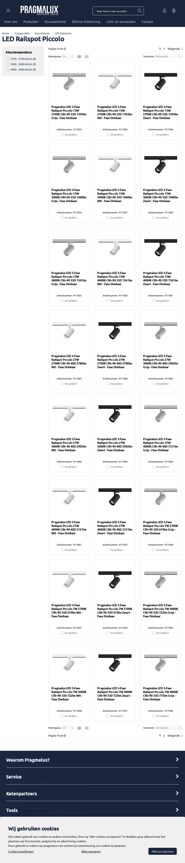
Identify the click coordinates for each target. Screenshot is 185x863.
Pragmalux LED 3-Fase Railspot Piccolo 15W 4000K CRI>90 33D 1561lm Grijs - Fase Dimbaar (68, 278)
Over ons (10, 21)
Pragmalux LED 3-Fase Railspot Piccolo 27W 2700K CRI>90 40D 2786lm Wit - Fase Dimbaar (68, 361)
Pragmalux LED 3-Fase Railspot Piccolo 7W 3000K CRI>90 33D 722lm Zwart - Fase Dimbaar (114, 693)
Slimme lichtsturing (86, 21)
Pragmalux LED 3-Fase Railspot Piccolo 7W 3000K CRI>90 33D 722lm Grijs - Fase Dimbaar (160, 610)
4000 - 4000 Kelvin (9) (23, 69)
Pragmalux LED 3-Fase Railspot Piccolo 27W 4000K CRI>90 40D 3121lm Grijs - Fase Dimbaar (160, 444)
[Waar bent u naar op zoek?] (139, 11)
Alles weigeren (91, 851)
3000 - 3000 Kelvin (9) (23, 64)
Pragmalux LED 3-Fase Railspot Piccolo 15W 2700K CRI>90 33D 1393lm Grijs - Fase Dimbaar (68, 112)
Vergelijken (71, 134)
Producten (30, 21)
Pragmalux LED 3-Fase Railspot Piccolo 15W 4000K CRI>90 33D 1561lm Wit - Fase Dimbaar (114, 278)
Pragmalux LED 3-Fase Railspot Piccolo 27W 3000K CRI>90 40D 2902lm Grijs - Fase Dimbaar (160, 361)
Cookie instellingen (21, 851)
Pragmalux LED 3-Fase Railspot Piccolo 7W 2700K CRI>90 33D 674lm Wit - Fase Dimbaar (68, 610)
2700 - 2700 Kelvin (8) (23, 58)
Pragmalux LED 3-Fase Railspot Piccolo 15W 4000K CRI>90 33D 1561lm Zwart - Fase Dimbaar (160, 278)
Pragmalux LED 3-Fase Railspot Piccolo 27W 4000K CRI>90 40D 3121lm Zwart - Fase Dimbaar (114, 527)
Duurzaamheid (55, 21)
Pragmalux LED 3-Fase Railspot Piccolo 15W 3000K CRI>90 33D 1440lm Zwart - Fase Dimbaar (160, 195)
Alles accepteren (162, 851)
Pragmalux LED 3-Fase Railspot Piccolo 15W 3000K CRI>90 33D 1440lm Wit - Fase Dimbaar (114, 195)
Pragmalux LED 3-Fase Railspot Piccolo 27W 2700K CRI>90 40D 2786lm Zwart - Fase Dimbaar (114, 361)
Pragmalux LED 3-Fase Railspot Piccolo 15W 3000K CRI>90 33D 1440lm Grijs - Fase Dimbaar (68, 195)
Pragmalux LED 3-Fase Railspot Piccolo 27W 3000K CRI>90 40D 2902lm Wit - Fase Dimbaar (68, 444)
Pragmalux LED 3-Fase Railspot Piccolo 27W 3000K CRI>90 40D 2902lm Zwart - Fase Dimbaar (114, 444)
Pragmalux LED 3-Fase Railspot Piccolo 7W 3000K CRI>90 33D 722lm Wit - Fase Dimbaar (68, 693)
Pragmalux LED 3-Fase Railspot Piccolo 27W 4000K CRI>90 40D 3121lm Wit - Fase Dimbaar (68, 527)
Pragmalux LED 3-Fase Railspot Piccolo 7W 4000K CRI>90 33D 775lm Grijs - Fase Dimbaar (160, 693)
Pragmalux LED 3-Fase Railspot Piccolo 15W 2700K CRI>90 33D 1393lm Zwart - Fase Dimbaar (160, 112)
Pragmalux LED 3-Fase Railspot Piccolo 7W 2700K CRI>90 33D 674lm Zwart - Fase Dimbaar (114, 610)
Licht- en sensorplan (120, 21)
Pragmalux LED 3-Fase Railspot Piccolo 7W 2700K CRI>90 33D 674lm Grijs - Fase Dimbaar (160, 527)
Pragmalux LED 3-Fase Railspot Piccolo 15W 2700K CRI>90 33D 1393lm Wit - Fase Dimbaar (114, 112)
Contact (147, 21)
